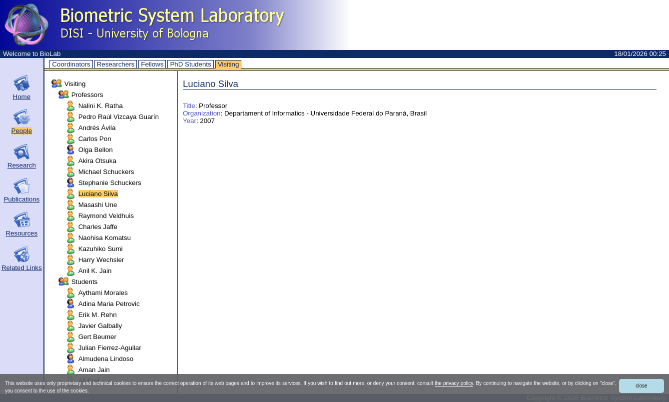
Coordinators (71, 64)
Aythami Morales (103, 292)
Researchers (116, 64)
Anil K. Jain (95, 270)
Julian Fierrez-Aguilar (109, 348)
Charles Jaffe (97, 226)
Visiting (228, 64)
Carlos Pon (94, 138)
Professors (87, 94)
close (641, 385)
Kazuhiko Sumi (100, 248)
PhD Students (190, 64)
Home (22, 96)
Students (84, 282)
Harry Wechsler (101, 260)
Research (21, 165)
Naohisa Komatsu (104, 238)
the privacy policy (454, 383)
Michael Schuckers (106, 172)
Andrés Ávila (97, 128)
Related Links (21, 268)
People (21, 130)
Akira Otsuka (97, 160)
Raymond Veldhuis (106, 216)
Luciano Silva (98, 194)
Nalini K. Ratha (100, 106)
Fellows (152, 64)
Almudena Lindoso (105, 358)
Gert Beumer (97, 336)
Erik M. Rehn (97, 314)
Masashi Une (97, 204)
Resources (21, 233)
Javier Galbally (100, 326)
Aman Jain (94, 370)
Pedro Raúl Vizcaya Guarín (118, 116)
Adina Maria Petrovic (109, 304)
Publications (21, 199)
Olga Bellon (95, 150)
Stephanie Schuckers (109, 182)
